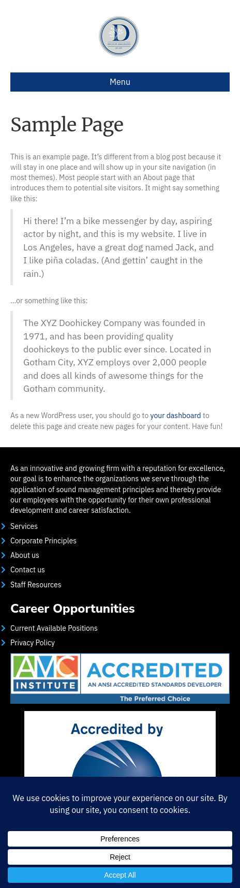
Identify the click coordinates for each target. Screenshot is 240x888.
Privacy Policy (32, 642)
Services (24, 526)
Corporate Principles (43, 540)
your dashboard (176, 415)
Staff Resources (35, 584)
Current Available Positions (54, 628)
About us (24, 555)
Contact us (27, 569)
